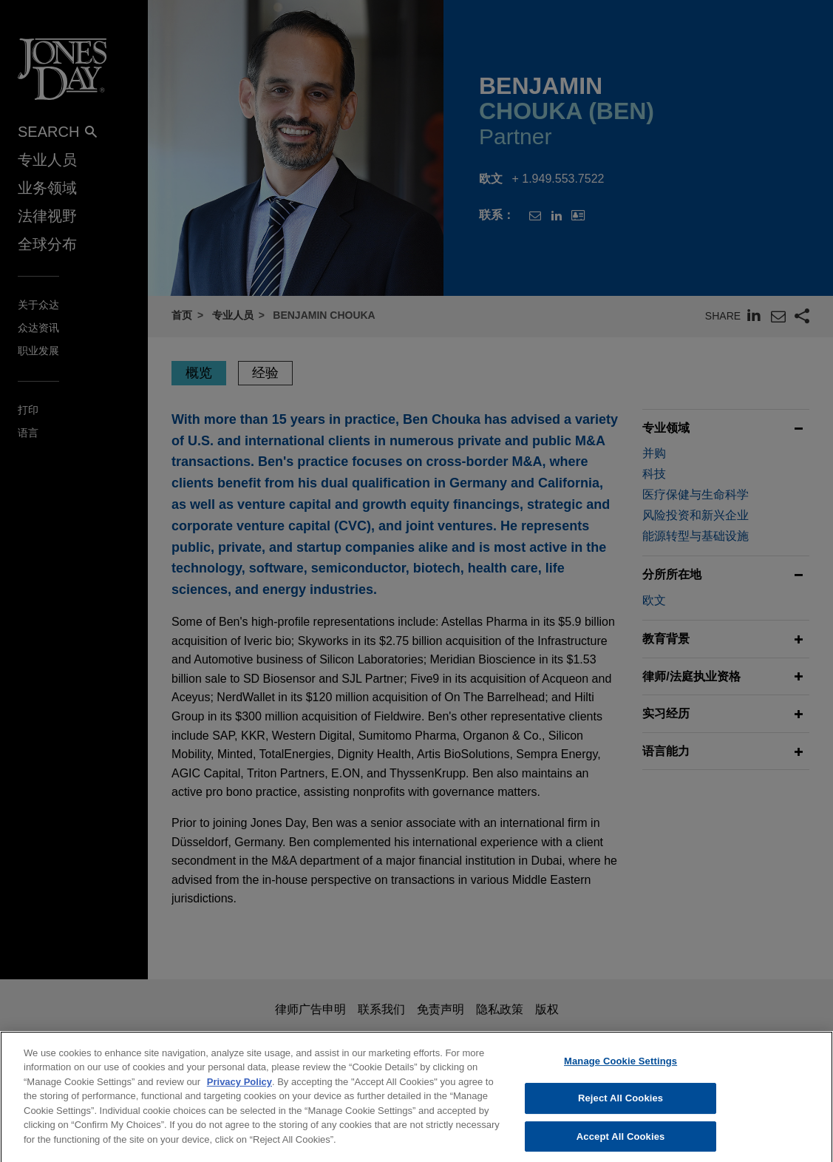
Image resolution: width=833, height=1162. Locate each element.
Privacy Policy (239, 1095)
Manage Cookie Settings (620, 1075)
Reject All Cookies (620, 1112)
